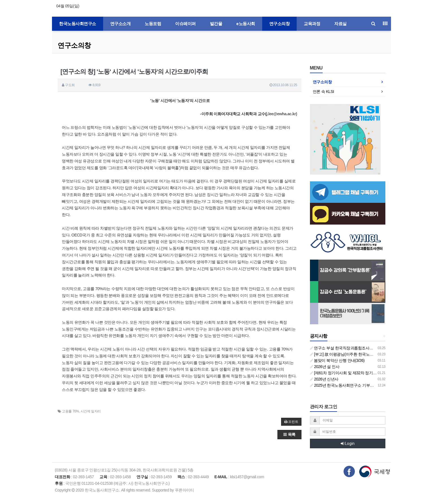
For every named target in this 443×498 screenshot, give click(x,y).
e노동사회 (245, 23)
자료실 (340, 23)
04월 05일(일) (67, 6)
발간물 (216, 23)
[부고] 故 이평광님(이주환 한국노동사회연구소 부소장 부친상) (364, 354)
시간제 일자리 (91, 411)
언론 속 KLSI (323, 91)
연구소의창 (279, 23)
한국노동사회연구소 (77, 23)
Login (348, 443)
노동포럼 (153, 23)
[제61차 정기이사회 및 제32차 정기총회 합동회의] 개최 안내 (362, 373)
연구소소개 (120, 23)
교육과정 (312, 23)
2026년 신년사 (324, 379)
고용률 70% (70, 411)
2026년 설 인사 (325, 366)
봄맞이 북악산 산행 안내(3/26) (337, 360)
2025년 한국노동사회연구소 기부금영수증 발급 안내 (356, 385)
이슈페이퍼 (185, 23)
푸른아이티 (184, 490)
